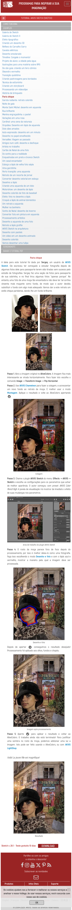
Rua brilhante (8, 111)
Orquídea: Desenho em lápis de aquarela (21, 125)
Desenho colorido (10, 239)
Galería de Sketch (10, 32)
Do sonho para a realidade (14, 153)
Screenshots (9, 246)
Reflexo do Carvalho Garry (14, 46)
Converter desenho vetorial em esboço (20, 178)
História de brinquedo (12, 93)
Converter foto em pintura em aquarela (20, 214)
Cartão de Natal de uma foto (15, 150)
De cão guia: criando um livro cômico (19, 68)
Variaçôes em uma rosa (13, 118)
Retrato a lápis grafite (12, 225)
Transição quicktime (11, 75)
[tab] (36, 24)
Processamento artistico (13, 218)
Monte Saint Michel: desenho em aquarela (21, 107)
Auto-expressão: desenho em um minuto (21, 132)
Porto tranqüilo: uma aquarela (16, 171)
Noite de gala (8, 103)
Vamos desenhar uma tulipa (15, 242)
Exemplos (7, 28)
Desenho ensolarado (11, 53)
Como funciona (10, 24)
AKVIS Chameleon (28, 385)
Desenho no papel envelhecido (16, 135)
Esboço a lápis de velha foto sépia (18, 164)
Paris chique (8, 96)
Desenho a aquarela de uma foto (17, 221)
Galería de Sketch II (11, 36)
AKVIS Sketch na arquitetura (15, 228)
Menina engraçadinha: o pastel (16, 114)
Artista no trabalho (11, 146)
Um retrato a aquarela (12, 203)
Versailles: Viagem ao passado (16, 139)
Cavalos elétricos (10, 50)
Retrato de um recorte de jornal (17, 175)
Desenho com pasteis (12, 232)
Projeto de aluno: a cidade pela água (19, 60)
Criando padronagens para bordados (19, 78)
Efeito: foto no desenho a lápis (16, 196)
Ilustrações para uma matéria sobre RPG (21, 64)
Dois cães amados (10, 128)
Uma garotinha (9, 168)
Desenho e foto (43, 556)
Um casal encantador (12, 160)
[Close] (68, 889)
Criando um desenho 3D (13, 43)
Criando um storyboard (13, 85)
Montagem (12, 392)
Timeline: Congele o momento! (16, 57)
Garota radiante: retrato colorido (17, 100)
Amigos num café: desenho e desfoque (20, 143)
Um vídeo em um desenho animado (18, 235)
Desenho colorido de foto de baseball (19, 193)
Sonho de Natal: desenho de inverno (19, 210)
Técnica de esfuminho (12, 82)
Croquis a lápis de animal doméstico (19, 200)
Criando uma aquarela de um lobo (18, 185)
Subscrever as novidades (36, 875)
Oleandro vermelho (11, 71)
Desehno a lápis (9, 182)
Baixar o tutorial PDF (13, 251)
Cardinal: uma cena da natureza (17, 121)
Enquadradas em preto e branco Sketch (20, 157)
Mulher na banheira (11, 207)
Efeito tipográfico (10, 39)
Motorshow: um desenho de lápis (17, 189)
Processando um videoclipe (15, 89)
